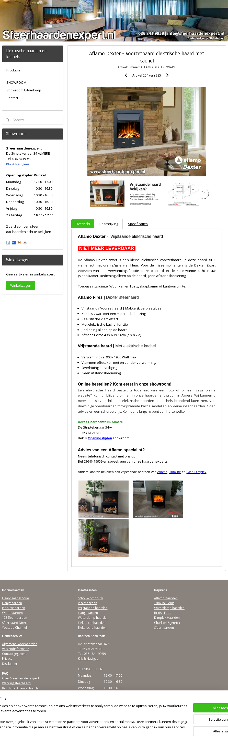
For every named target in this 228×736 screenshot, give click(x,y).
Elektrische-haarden (92, 627)
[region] (80, 717)
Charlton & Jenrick (167, 623)
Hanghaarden (12, 603)
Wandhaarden (12, 613)
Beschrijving (108, 224)
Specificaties (138, 224)
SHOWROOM (16, 82)
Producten (14, 70)
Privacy (7, 658)
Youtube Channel (14, 627)
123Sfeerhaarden (14, 617)
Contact (12, 97)
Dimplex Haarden (167, 617)
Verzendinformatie (15, 649)
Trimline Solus (164, 603)
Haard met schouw (15, 598)
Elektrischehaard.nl (91, 623)
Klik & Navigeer (17, 164)
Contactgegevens (14, 654)
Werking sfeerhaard (16, 683)
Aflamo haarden (166, 598)
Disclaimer (9, 664)
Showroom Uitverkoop (23, 90)
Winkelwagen (20, 285)
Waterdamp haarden (93, 617)
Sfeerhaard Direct (15, 623)
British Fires (162, 613)
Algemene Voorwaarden (19, 644)
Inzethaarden (87, 603)
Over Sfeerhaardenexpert (20, 678)
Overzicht (82, 224)
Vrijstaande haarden (92, 608)
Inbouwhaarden (13, 608)
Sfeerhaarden (164, 627)
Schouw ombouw (90, 598)
